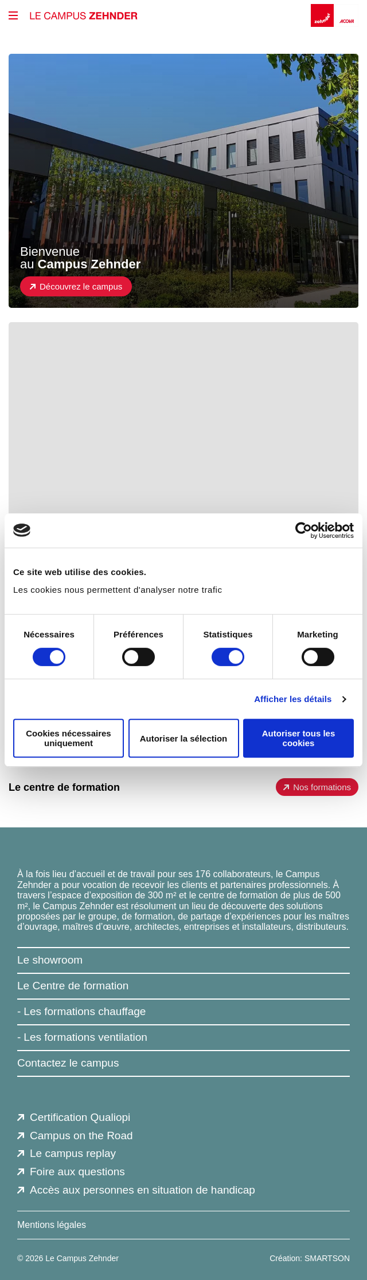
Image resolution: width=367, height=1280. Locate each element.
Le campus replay (73, 1153)
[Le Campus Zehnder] (83, 15)
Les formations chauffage (85, 1011)
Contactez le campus (68, 1063)
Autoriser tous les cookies (298, 738)
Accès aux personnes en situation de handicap (142, 1190)
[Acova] (346, 15)
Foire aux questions (77, 1172)
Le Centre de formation (72, 986)
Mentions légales (51, 1225)
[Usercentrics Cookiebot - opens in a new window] (303, 530)
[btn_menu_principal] (13, 15)
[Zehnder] (323, 15)
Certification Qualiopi (80, 1117)
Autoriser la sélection (184, 738)
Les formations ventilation (85, 1037)
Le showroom (50, 960)
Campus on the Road (81, 1136)
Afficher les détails (292, 699)
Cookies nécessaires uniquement (68, 738)
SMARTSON (327, 1258)
